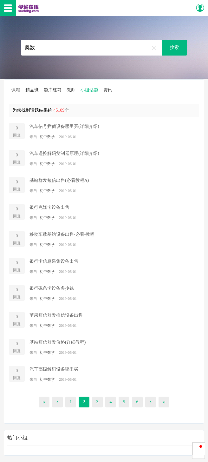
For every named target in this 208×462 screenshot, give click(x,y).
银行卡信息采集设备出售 (53, 261)
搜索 (174, 47)
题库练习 (53, 90)
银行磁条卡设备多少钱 (51, 288)
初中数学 (47, 137)
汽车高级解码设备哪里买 (53, 369)
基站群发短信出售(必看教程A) (59, 180)
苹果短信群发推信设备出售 (56, 315)
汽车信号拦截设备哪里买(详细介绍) (64, 126)
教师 (71, 90)
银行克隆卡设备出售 (49, 207)
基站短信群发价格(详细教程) (57, 342)
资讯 (107, 90)
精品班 (32, 90)
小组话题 (89, 90)
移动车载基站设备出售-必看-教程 (61, 234)
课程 (15, 90)
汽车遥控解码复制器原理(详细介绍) (64, 153)
